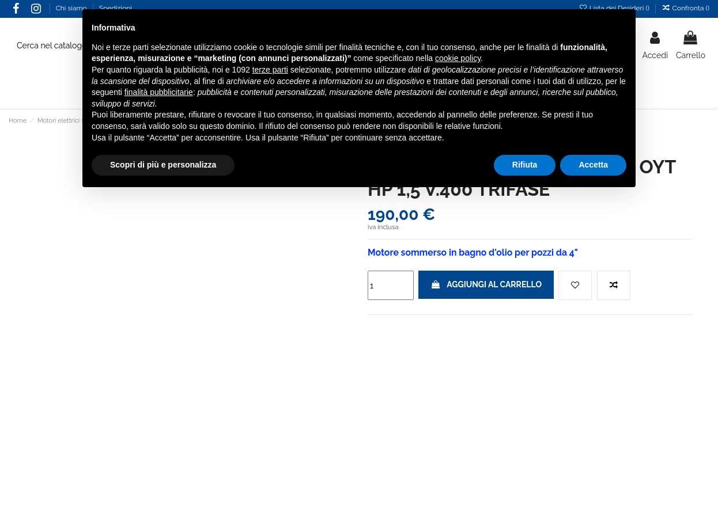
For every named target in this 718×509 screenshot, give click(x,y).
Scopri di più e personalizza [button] (163, 164)
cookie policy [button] (458, 58)
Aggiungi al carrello (486, 284)
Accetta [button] (593, 164)
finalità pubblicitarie (158, 92)
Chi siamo (72, 8)
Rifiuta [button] (525, 164)
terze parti (270, 69)
